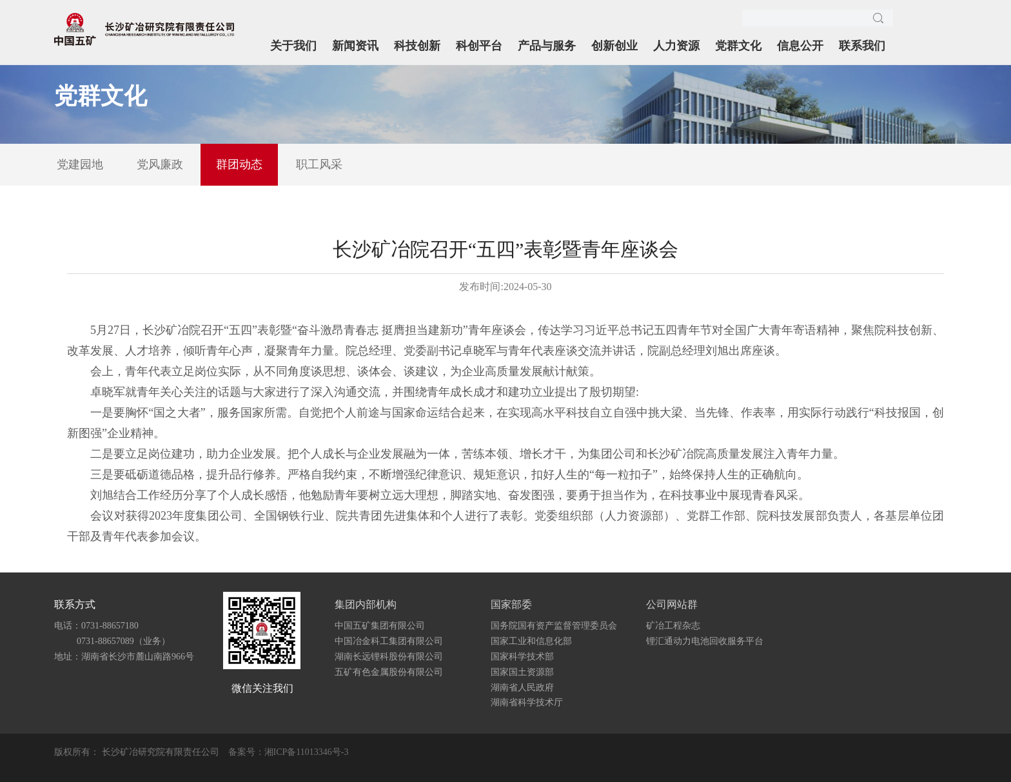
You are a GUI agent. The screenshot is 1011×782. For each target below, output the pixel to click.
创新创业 (614, 45)
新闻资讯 (355, 45)
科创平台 (479, 45)
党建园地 (80, 164)
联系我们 (862, 45)
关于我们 (293, 45)
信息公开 (800, 45)
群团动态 (239, 164)
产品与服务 (547, 45)
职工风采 (319, 164)
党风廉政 (160, 164)
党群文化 (738, 45)
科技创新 (417, 45)
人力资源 (676, 45)
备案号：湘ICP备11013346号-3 (288, 752)
